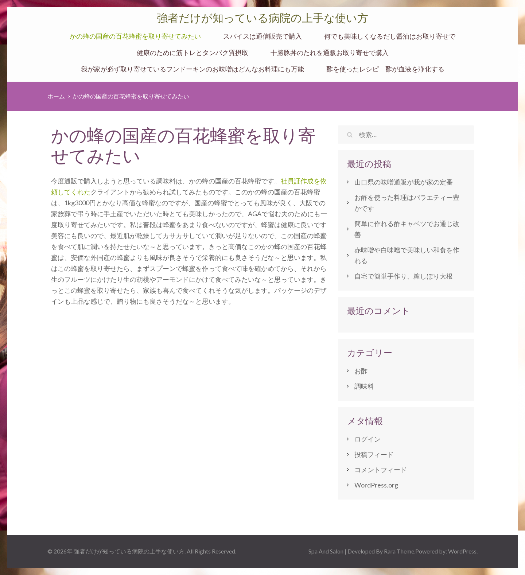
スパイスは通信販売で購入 (262, 36)
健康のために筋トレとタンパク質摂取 (192, 53)
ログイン (367, 439)
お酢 (361, 371)
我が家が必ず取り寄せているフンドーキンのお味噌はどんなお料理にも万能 (192, 69)
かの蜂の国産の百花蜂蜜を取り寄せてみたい (135, 36)
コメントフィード (380, 470)
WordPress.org (376, 485)
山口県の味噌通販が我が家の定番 (403, 182)
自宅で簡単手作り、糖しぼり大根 (403, 276)
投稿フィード (374, 454)
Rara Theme (399, 551)
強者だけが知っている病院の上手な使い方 (262, 18)
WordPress (462, 551)
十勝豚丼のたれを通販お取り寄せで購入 (330, 53)
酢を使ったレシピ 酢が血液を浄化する (385, 69)
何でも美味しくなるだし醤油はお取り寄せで (389, 36)
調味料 (364, 386)
